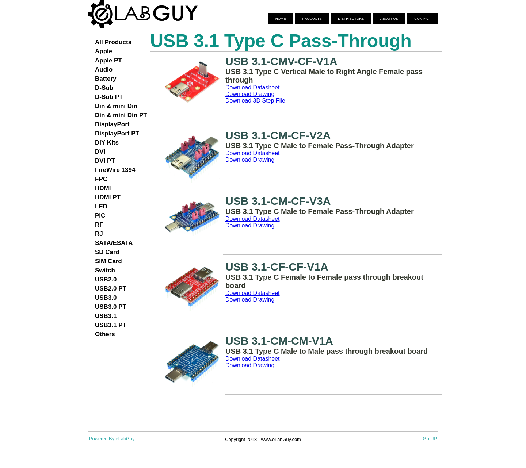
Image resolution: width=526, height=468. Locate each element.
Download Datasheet (252, 87)
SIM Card (108, 261)
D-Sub (104, 87)
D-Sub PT (109, 96)
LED (101, 206)
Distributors (351, 18)
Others (105, 334)
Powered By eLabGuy (112, 438)
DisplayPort (112, 124)
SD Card (107, 252)
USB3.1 (106, 315)
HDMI (103, 188)
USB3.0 (106, 297)
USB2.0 (106, 279)
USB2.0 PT (110, 288)
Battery (106, 78)
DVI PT (105, 160)
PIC (100, 215)
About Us (389, 18)
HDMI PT (108, 197)
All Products (113, 42)
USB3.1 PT (110, 325)
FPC (101, 179)
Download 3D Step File (255, 100)
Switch (105, 270)
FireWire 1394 (115, 169)
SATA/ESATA (114, 242)
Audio (104, 69)
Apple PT (108, 60)
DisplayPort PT (117, 133)
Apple (103, 51)
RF (99, 224)
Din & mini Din (116, 106)
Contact (422, 18)
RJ (99, 233)
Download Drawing (249, 94)
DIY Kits (107, 142)
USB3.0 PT (110, 306)
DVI (100, 151)
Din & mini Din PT (121, 115)
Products (312, 18)
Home (280, 18)
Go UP (430, 438)
